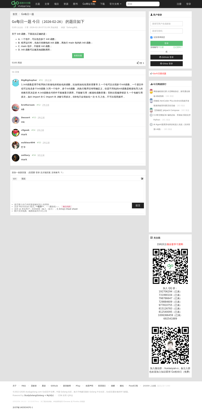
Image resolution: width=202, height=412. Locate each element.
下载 (102, 4)
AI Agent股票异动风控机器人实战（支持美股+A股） (172, 126)
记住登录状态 (157, 37)
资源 (66, 4)
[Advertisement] (170, 185)
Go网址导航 (89, 3)
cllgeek (25, 130)
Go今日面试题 (159, 73)
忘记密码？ (178, 47)
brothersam (28, 105)
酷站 (122, 386)
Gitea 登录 (166, 63)
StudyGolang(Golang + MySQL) (39, 395)
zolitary (25, 155)
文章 (47, 4)
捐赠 (113, 386)
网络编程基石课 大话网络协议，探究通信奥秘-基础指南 (172, 93)
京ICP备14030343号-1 (23, 407)
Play (78, 386)
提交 (138, 205)
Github (54, 386)
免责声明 (89, 386)
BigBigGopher (29, 80)
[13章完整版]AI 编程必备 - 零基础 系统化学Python (172, 117)
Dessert (25, 117)
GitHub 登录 (166, 57)
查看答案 (78, 55)
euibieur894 (28, 142)
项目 (56, 4)
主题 (37, 4)
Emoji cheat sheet (68, 209)
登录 (188, 4)
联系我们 (102, 386)
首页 (15, 14)
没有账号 (55, 172)
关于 (14, 386)
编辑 (15, 179)
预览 (23, 179)
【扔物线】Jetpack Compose (166, 110)
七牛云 (70, 395)
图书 (75, 4)
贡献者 (34, 386)
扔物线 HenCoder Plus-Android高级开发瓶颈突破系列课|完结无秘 (171, 103)
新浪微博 (67, 386)
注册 (179, 4)
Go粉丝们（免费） (181, 371)
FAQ (24, 386)
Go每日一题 (27, 14)
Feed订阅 (133, 386)
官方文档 (115, 4)
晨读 (44, 386)
